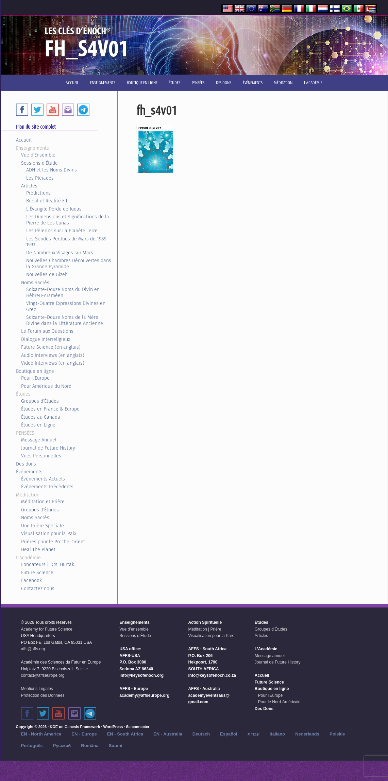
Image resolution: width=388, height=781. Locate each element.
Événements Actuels (43, 478)
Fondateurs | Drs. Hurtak (47, 564)
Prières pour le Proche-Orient (53, 541)
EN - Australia (167, 734)
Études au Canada (40, 417)
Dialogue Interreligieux (45, 339)
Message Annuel (38, 439)
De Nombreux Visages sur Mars (59, 252)
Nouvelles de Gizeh (47, 274)
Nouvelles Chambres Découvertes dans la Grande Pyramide (68, 263)
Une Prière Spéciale (42, 525)
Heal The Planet (38, 549)
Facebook (31, 580)
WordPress (113, 727)
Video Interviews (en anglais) (52, 363)
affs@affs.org (33, 649)
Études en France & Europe (50, 408)
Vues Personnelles (41, 455)
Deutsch (201, 734)
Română (89, 745)
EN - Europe (84, 734)
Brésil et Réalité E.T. (47, 200)
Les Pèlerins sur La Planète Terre (62, 230)
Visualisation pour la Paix (48, 533)
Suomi (115, 745)
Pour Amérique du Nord (46, 386)
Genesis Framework (82, 727)
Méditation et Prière (43, 501)
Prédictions (38, 192)
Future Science (37, 572)
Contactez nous (37, 588)
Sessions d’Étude (39, 163)
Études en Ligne (38, 424)
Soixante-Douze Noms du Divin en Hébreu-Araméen (63, 292)
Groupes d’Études (40, 401)
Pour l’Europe (35, 378)
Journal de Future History (48, 447)
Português (32, 745)
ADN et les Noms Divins (51, 169)
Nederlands (307, 734)
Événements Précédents (47, 486)
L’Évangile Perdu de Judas (54, 208)
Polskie (337, 734)
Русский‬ (62, 745)
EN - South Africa (125, 734)
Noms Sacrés (35, 282)
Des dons (26, 463)
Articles (29, 185)
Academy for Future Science (46, 629)
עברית (253, 734)
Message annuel (270, 655)
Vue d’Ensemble (38, 154)
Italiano (277, 734)
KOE (54, 727)
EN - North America (41, 734)
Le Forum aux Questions (47, 331)
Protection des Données (43, 695)
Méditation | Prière (204, 629)
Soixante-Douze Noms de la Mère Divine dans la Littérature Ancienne (64, 320)
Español (228, 734)
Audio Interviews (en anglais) (52, 355)
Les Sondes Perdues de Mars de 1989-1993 (67, 241)
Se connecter (137, 727)
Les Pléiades (40, 178)
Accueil (24, 140)
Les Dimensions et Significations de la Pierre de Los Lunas (67, 219)
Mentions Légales (37, 688)
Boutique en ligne (35, 371)
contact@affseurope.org (43, 675)
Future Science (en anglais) (51, 347)
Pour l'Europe (270, 695)
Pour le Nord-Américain (279, 702)
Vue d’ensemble (134, 629)
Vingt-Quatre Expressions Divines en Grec (65, 306)
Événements (29, 471)
